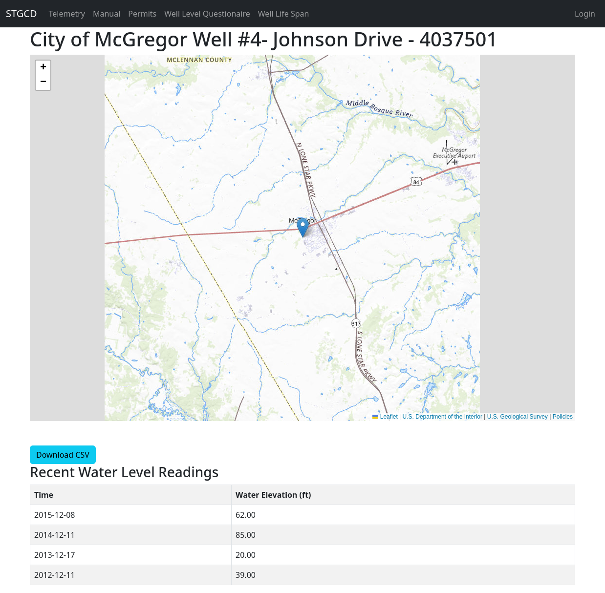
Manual (106, 13)
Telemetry (67, 13)
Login (585, 13)
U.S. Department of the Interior (442, 416)
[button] (303, 228)
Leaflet (384, 416)
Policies (563, 416)
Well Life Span (283, 13)
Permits (142, 13)
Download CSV (62, 454)
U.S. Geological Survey (517, 416)
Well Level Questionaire (207, 13)
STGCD (21, 13)
